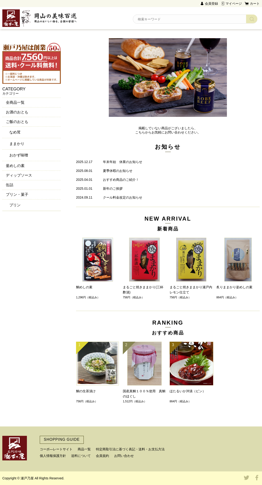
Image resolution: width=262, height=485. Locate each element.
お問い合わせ (124, 456)
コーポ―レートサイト (56, 449)
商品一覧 (84, 449)
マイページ (234, 3)
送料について (81, 456)
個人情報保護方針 (53, 456)
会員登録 (211, 3)
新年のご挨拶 (113, 188)
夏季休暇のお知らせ (117, 171)
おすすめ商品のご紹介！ (121, 179)
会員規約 (102, 456)
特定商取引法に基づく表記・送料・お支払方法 (130, 449)
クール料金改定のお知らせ (122, 197)
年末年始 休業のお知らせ (122, 162)
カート (255, 3)
